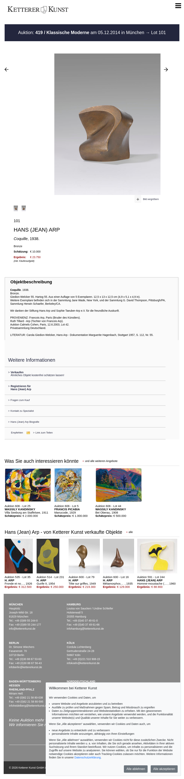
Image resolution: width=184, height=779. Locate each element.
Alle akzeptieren (164, 769)
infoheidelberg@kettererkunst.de (28, 705)
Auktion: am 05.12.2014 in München (81, 32)
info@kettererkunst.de (22, 628)
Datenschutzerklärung (87, 757)
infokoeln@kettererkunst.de (83, 663)
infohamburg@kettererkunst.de (85, 628)
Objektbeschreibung (31, 281)
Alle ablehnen (135, 769)
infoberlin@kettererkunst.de (25, 667)
